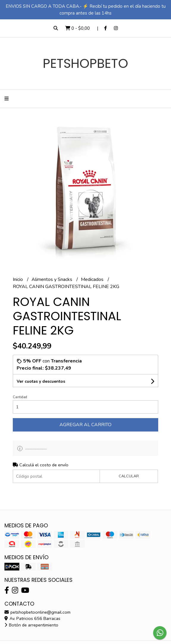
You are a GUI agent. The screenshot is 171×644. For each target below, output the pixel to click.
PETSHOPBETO (85, 63)
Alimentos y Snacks (52, 279)
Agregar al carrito (85, 424)
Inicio (18, 279)
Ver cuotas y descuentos (41, 381)
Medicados (93, 279)
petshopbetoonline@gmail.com (37, 612)
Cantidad (20, 397)
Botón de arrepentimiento (31, 625)
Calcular (129, 476)
